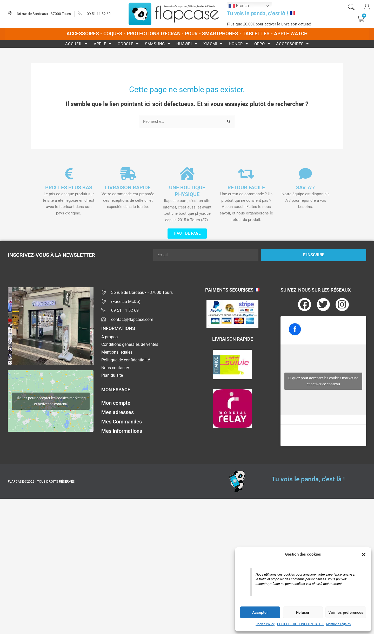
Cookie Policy (265, 624)
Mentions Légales (338, 624)
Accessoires (292, 44)
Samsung (157, 44)
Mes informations (121, 431)
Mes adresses (117, 412)
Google (128, 44)
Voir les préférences (345, 612)
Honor (238, 44)
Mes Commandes (121, 422)
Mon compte (115, 403)
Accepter (260, 612)
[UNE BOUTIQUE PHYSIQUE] (187, 173)
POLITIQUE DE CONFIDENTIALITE (300, 624)
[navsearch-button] (351, 8)
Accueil (76, 44)
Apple (102, 44)
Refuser (302, 612)
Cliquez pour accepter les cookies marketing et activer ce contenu (51, 401)
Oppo (262, 44)
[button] (363, 554)
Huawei (186, 44)
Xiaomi (213, 44)
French (239, 6)
